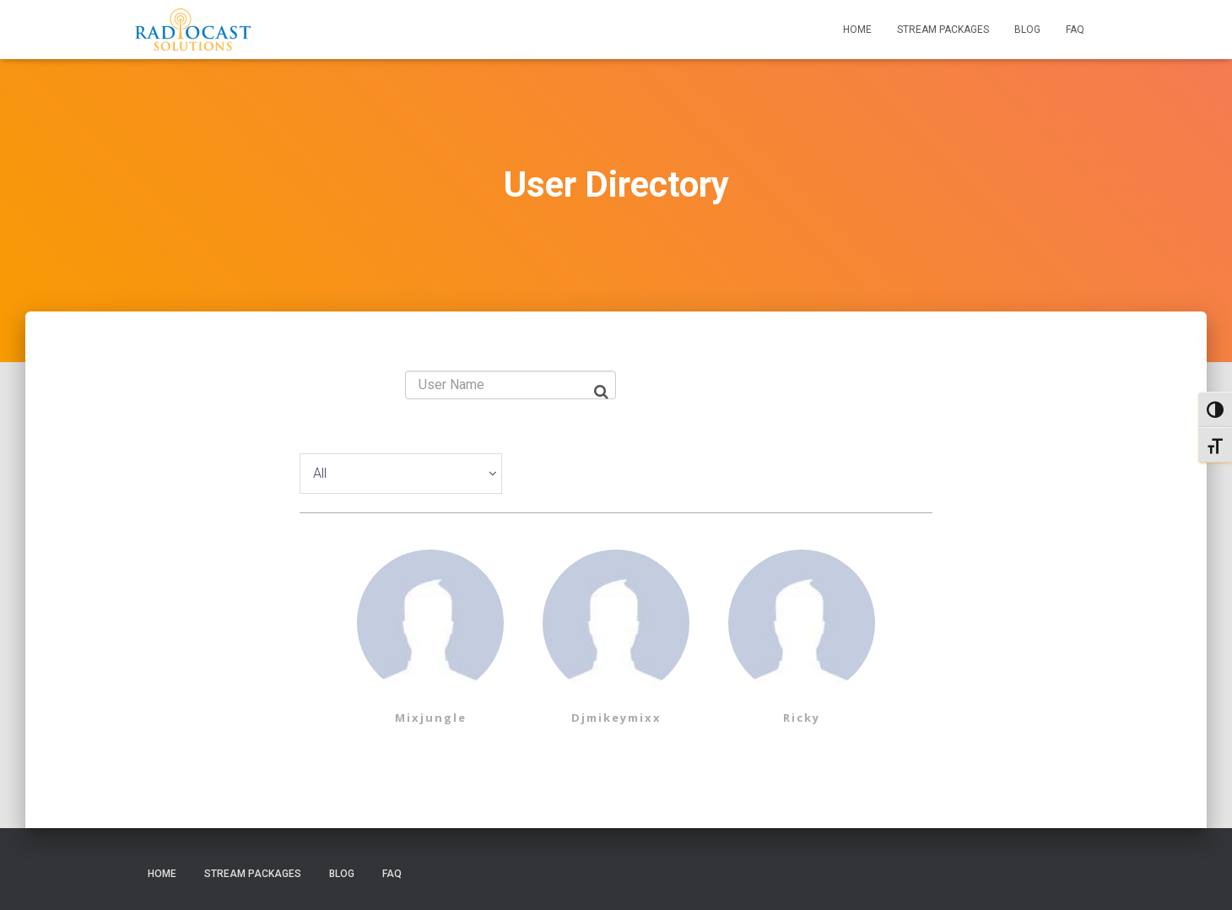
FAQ (1075, 29)
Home (857, 29)
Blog (1027, 29)
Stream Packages (943, 29)
